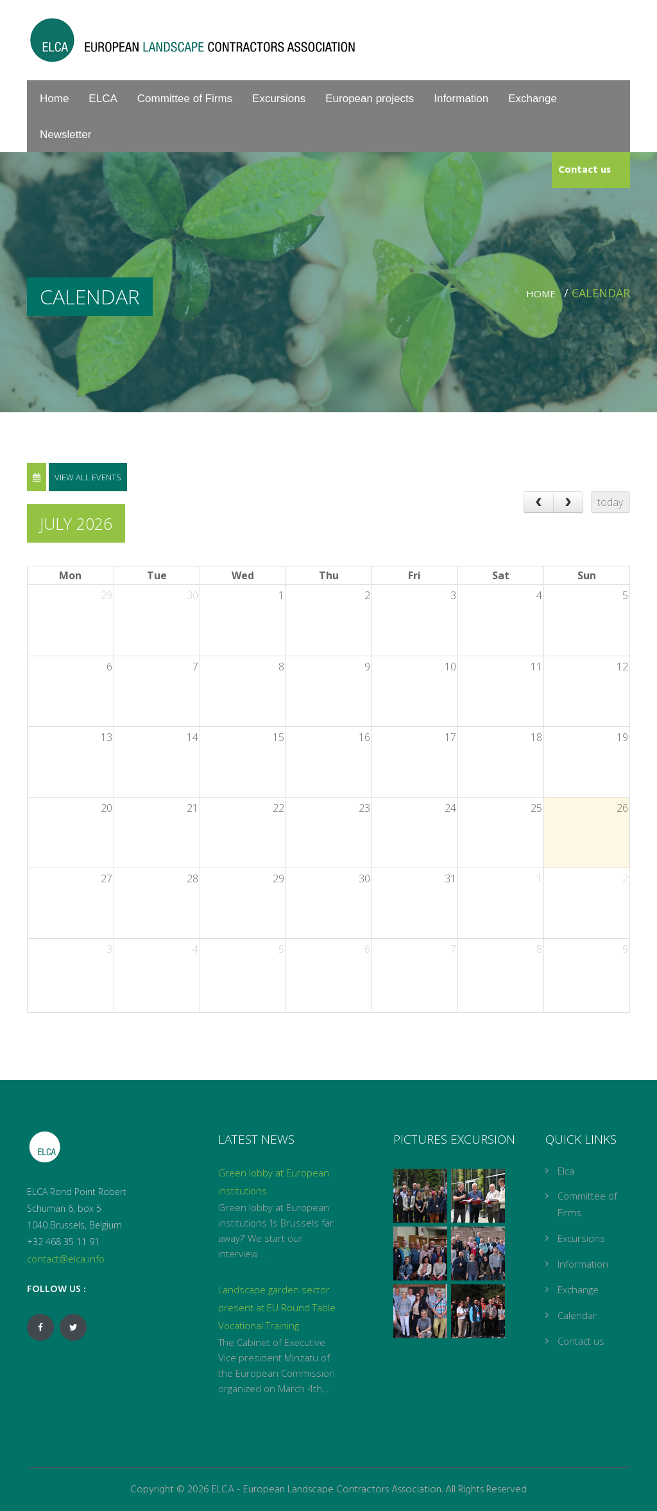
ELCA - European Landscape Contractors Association (326, 1489)
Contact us (584, 170)
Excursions (278, 98)
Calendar (577, 1315)
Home (54, 98)
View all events (88, 477)
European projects (369, 98)
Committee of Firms (184, 98)
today (610, 502)
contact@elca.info (66, 1258)
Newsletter (65, 134)
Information (461, 98)
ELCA (103, 98)
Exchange (532, 98)
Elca (566, 1170)
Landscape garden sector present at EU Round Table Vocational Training (277, 1307)
